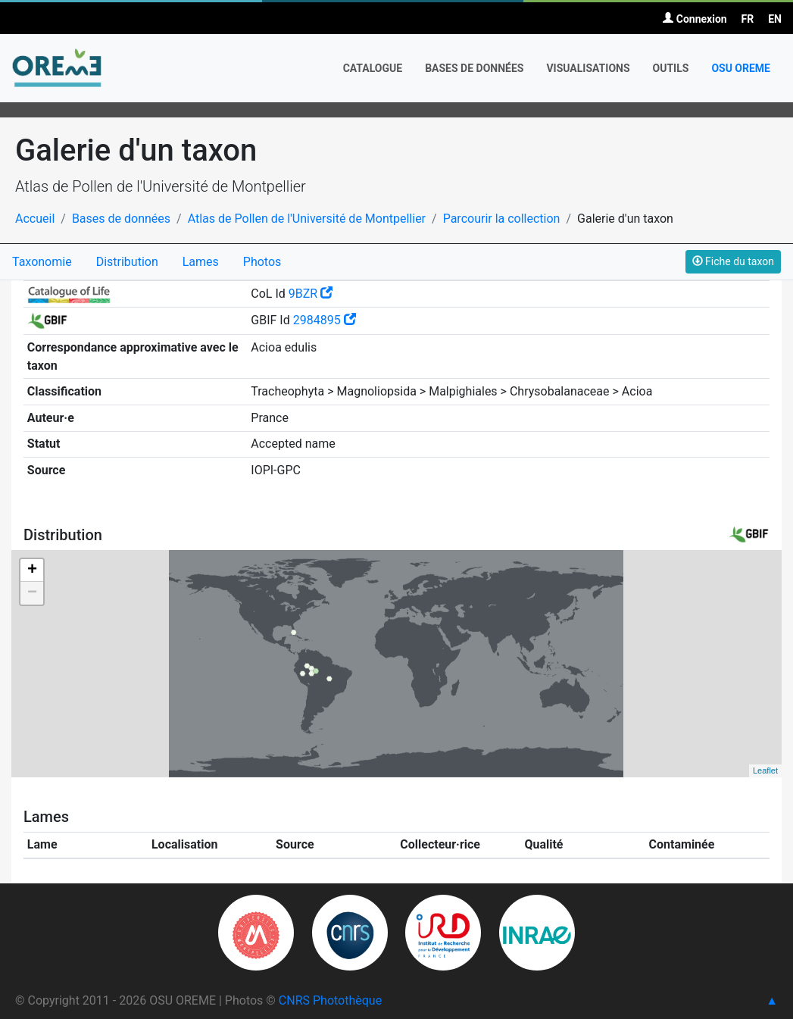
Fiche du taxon (733, 261)
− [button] (32, 593)
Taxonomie (42, 262)
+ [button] (32, 570)
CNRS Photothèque (330, 1000)
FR (747, 19)
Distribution (127, 262)
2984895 (324, 320)
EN (775, 19)
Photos (262, 262)
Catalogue (373, 68)
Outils (671, 68)
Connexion (694, 19)
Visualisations (587, 68)
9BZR (310, 293)
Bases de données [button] (474, 68)
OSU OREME (740, 68)
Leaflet (765, 770)
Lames (201, 262)
